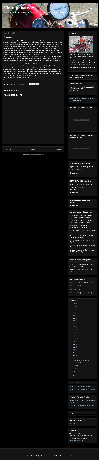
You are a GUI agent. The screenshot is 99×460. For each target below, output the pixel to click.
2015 (73, 335)
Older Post (59, 149)
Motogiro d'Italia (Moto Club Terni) (80, 293)
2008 (73, 355)
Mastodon (72, 423)
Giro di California (74, 289)
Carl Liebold (76, 433)
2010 (73, 350)
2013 (73, 341)
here (76, 173)
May (75, 358)
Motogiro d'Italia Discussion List (79, 286)
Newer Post (7, 149)
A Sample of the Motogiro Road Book (81, 405)
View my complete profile (77, 440)
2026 (73, 303)
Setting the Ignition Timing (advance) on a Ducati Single (81, 99)
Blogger (73, 456)
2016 (73, 332)
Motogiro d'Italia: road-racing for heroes (82, 390)
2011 (73, 347)
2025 (73, 306)
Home (33, 149)
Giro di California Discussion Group (81, 282)
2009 (73, 353)
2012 (73, 344)
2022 (73, 315)
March (75, 372)
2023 (73, 312)
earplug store (31, 52)
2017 (73, 329)
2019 (73, 324)
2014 (73, 338)
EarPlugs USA (30, 64)
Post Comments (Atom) (37, 155)
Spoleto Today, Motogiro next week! (81, 361)
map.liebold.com (74, 90)
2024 (73, 309)
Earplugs (76, 365)
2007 (73, 375)
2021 (73, 318)
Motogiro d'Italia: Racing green (79, 386)
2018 (73, 326)
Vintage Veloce (18, 8)
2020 (73, 321)
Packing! (76, 368)
